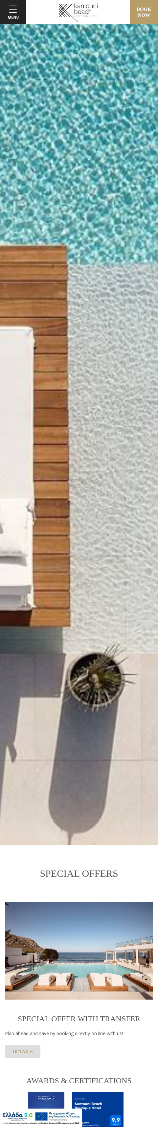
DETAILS (23, 1051)
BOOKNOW (144, 12)
